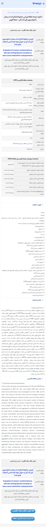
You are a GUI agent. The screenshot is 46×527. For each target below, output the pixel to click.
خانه (36, 13)
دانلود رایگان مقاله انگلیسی (23, 511)
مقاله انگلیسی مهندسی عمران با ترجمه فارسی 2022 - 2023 (21, 13)
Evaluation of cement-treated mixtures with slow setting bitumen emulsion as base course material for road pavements (18, 53)
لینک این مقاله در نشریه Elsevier (22, 144)
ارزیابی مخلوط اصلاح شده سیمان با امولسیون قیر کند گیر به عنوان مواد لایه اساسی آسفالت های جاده (17, 42)
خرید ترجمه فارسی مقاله (23, 519)
